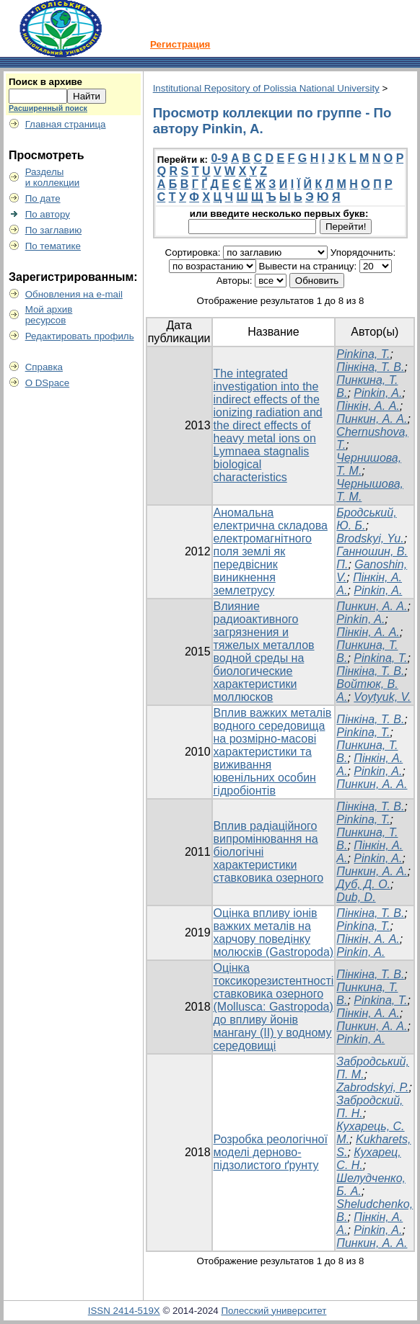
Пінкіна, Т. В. (370, 367)
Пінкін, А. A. (367, 406)
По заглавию (53, 230)
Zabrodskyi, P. (372, 1087)
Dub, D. (355, 897)
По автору (47, 214)
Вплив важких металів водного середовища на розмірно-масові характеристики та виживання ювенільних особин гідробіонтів (273, 752)
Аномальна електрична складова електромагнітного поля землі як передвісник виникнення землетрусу (271, 551)
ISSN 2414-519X (124, 1310)
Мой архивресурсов (49, 315)
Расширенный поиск (48, 108)
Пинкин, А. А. (371, 419)
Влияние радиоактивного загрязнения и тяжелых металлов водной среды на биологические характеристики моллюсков (264, 651)
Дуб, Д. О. (363, 884)
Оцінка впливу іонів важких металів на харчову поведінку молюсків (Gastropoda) (274, 932)
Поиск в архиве (45, 81)
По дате (43, 198)
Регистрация (180, 44)
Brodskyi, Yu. (369, 538)
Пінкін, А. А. (367, 632)
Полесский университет (273, 1310)
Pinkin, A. (378, 393)
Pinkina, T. (363, 354)
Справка (44, 367)
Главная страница (65, 124)
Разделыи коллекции (52, 177)
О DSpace (47, 382)
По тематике (53, 246)
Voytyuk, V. (382, 697)
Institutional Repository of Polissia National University (266, 88)
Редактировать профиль (79, 336)
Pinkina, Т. (380, 658)
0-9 (219, 158)
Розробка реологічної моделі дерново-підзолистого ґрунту (271, 1152)
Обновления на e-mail (74, 294)
